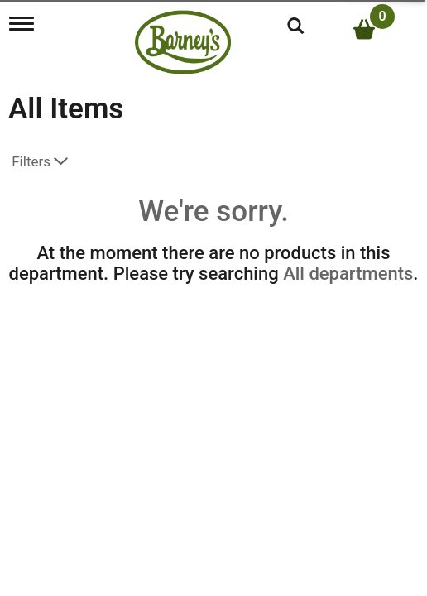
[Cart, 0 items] (373, 29)
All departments (348, 273)
